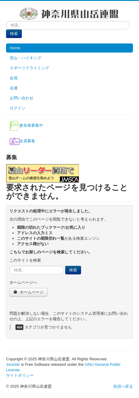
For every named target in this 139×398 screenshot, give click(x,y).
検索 (14, 33)
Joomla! (13, 364)
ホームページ (28, 292)
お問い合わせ (21, 98)
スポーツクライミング (29, 68)
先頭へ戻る (123, 386)
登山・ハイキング (25, 58)
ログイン (17, 108)
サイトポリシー (20, 375)
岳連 (14, 88)
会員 (14, 78)
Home (15, 48)
